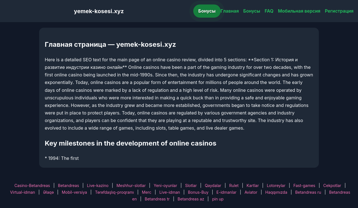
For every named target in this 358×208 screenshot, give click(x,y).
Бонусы (207, 11)
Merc (146, 192)
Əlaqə (48, 192)
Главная (230, 11)
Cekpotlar (332, 185)
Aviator (250, 192)
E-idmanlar (226, 192)
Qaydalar (213, 185)
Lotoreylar (276, 185)
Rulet (234, 185)
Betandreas (68, 185)
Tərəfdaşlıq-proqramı (114, 192)
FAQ (269, 11)
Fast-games (304, 185)
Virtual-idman (22, 192)
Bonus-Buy (198, 192)
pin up (217, 199)
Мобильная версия (299, 11)
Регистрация (339, 11)
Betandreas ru (308, 192)
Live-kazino (98, 185)
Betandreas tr (157, 199)
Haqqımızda (276, 192)
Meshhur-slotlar (130, 185)
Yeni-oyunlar (165, 185)
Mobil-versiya (74, 192)
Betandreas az (191, 199)
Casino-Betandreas (32, 185)
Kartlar (253, 185)
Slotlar (191, 185)
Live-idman (169, 192)
